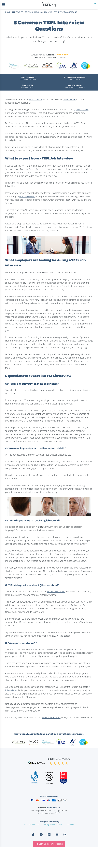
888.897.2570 (53, 808)
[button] (3, 4)
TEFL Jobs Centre (51, 717)
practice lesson (27, 196)
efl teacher (17, 12)
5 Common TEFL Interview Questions (60, 12)
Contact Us (70, 825)
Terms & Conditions (31, 825)
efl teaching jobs (33, 12)
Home (7, 12)
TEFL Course (35, 99)
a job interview (81, 109)
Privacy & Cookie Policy (53, 825)
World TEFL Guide (56, 591)
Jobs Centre (69, 99)
